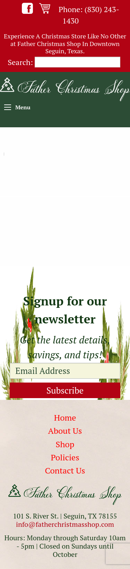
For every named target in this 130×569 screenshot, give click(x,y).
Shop (65, 444)
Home (65, 417)
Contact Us (65, 470)
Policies (65, 457)
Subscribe (65, 390)
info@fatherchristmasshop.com (65, 524)
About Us (65, 430)
